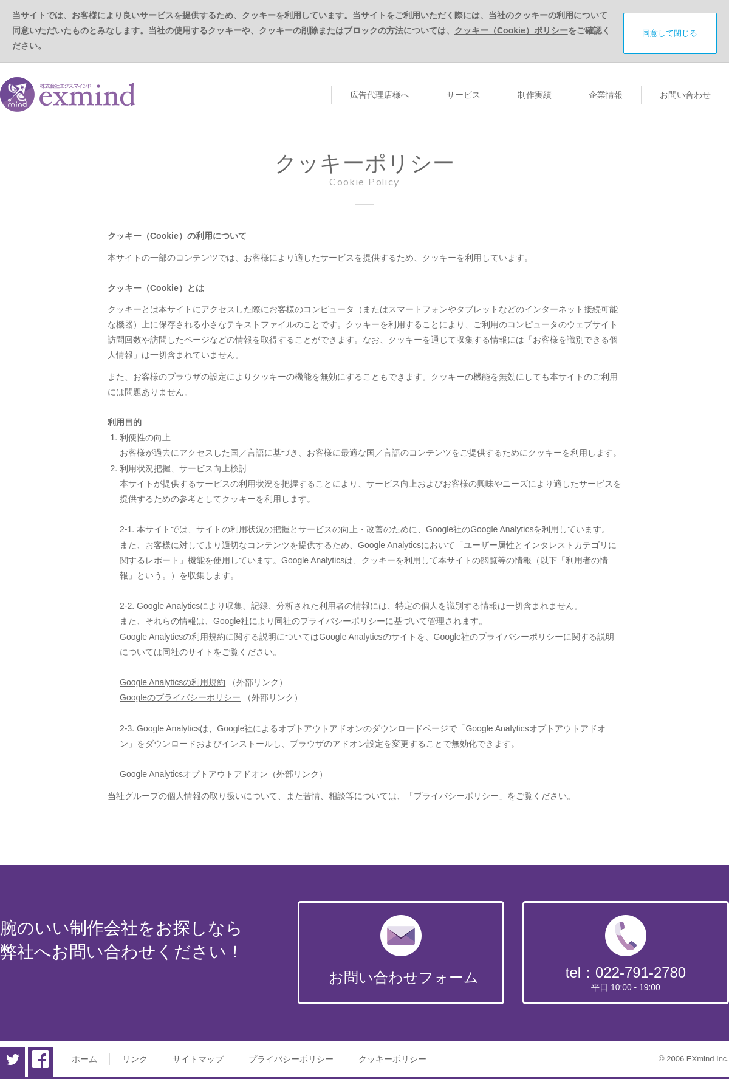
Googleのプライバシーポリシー (180, 697)
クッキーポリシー (392, 1059)
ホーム (84, 1059)
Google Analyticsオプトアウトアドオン (194, 774)
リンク (135, 1059)
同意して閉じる (669, 33)
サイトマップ (198, 1059)
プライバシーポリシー (456, 796)
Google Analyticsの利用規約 (172, 682)
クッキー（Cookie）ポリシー (511, 30)
